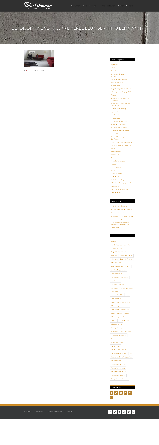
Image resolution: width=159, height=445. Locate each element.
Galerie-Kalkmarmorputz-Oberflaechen (118, 138)
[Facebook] (111, 393)
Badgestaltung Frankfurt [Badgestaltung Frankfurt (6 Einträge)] (118, 252)
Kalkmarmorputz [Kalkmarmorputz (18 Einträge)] (116, 298)
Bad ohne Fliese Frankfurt (119, 79)
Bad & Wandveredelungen (119, 71)
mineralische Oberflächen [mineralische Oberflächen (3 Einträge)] (118, 335)
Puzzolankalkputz (116, 167)
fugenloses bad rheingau (118, 124)
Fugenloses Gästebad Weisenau (120, 130)
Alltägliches (114, 68)
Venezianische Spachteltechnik (120, 189)
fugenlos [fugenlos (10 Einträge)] (128, 266)
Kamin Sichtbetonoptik (118, 161)
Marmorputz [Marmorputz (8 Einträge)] (115, 331)
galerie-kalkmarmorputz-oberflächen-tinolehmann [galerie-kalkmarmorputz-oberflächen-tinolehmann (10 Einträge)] (122, 289)
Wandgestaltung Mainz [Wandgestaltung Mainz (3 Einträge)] (118, 368)
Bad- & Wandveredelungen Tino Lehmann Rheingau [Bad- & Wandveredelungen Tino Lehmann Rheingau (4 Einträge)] (120, 246)
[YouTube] (121, 393)
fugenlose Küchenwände (118, 115)
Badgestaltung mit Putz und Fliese (121, 89)
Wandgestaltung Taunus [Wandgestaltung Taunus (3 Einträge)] (118, 375)
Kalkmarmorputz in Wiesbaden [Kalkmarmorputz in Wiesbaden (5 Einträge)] (120, 317)
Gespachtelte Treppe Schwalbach (121, 145)
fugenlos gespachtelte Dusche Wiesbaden (120, 99)
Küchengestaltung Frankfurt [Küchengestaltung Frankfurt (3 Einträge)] (119, 328)
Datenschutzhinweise (55, 411)
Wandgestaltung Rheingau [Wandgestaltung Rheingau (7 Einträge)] (119, 371)
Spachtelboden (115, 186)
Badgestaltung (115, 85)
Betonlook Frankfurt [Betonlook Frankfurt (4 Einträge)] (126, 255)
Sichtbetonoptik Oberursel (119, 206)
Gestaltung (114, 148)
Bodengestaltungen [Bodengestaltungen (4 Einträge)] (117, 266)
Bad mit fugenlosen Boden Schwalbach (119, 75)
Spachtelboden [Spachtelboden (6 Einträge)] (115, 346)
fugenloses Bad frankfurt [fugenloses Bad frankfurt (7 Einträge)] (118, 284)
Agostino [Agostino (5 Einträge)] (113, 241)
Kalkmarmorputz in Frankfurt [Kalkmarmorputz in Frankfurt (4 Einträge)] (120, 313)
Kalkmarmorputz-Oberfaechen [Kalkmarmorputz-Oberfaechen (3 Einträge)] (120, 302)
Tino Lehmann (30, 71)
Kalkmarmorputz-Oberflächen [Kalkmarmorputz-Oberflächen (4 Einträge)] (120, 306)
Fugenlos (113, 95)
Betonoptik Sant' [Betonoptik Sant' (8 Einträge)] (116, 262)
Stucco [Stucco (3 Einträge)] (131, 353)
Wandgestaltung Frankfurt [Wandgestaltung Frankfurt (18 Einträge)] (119, 364)
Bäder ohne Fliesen (117, 82)
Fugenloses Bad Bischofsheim (120, 121)
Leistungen (27, 411)
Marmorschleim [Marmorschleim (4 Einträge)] (126, 331)
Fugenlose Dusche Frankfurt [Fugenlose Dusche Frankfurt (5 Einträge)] (119, 277)
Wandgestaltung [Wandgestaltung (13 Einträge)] (127, 357)
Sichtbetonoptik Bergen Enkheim (121, 180)
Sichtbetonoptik (115, 176)
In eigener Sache (116, 151)
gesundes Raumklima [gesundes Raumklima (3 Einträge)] (117, 295)
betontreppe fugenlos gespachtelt (121, 92)
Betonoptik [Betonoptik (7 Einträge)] (114, 259)
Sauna (113, 170)
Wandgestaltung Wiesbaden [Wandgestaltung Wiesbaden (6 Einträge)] (119, 379)
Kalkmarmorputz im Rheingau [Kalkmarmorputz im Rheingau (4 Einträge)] (120, 309)
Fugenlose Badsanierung (118, 108)
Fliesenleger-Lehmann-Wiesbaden (121, 209)
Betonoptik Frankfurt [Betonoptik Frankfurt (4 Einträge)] (126, 259)
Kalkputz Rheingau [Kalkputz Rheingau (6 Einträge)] (116, 324)
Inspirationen (115, 155)
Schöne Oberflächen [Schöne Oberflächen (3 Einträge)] (117, 342)
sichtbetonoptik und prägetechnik (121, 183)
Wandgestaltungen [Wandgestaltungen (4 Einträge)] (116, 360)
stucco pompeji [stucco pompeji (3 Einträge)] (115, 357)
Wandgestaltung (116, 192)
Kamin (113, 158)
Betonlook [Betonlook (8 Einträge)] (114, 255)
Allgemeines (114, 64)
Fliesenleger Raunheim (118, 213)
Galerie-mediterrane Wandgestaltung (122, 142)
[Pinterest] (130, 393)
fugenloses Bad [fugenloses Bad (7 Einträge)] (115, 281)
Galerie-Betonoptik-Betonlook (120, 134)
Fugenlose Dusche (116, 112)
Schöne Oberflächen (117, 173)
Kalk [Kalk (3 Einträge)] (127, 295)
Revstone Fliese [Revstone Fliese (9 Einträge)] (115, 339)
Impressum (39, 411)
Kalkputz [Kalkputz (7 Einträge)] (113, 320)
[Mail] (111, 397)
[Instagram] (125, 393)
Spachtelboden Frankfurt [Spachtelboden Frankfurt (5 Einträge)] (118, 349)
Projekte (113, 164)
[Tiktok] (116, 393)
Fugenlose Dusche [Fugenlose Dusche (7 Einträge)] (116, 273)
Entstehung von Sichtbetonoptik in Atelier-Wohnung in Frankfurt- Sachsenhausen (121, 224)
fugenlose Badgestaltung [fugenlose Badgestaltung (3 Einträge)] (118, 270)
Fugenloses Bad (115, 118)
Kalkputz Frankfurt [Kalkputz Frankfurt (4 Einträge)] (124, 320)
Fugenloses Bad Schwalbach (119, 127)
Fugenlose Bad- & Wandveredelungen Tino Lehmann (122, 104)
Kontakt (70, 411)
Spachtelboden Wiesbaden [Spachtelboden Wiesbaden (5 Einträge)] (119, 353)
